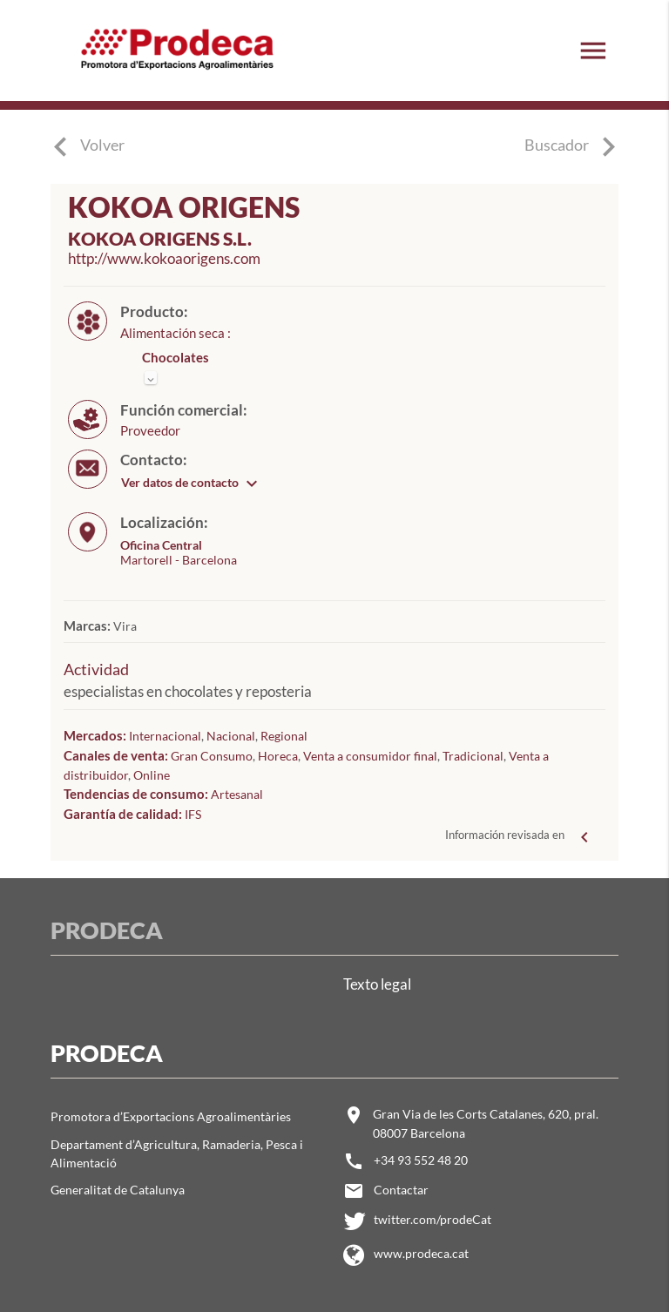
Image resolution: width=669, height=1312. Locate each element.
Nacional (230, 735)
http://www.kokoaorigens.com (164, 258)
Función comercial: (183, 410)
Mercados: (96, 735)
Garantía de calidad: (124, 814)
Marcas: (88, 625)
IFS (193, 814)
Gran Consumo (212, 755)
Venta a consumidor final (370, 755)
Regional (283, 735)
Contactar (401, 1189)
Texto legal (377, 984)
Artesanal (237, 794)
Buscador (576, 146)
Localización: (164, 522)
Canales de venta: (117, 755)
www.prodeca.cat (421, 1253)
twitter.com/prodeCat (432, 1219)
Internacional (165, 735)
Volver (102, 144)
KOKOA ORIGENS (184, 207)
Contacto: (153, 460)
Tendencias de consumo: (137, 793)
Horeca (278, 755)
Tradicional (473, 755)
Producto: (154, 312)
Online (151, 775)
